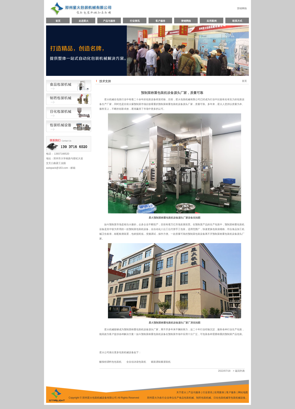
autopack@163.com (57, 167)
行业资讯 (135, 20)
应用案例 (212, 20)
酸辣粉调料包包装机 (110, 361)
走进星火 (83, 20)
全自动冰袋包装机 (136, 361)
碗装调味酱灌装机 (161, 361)
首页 (58, 20)
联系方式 (237, 20)
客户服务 (160, 20)
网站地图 (243, 392)
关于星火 (181, 392)
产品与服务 (109, 20)
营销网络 (242, 8)
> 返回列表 (239, 370)
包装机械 (124, 352)
